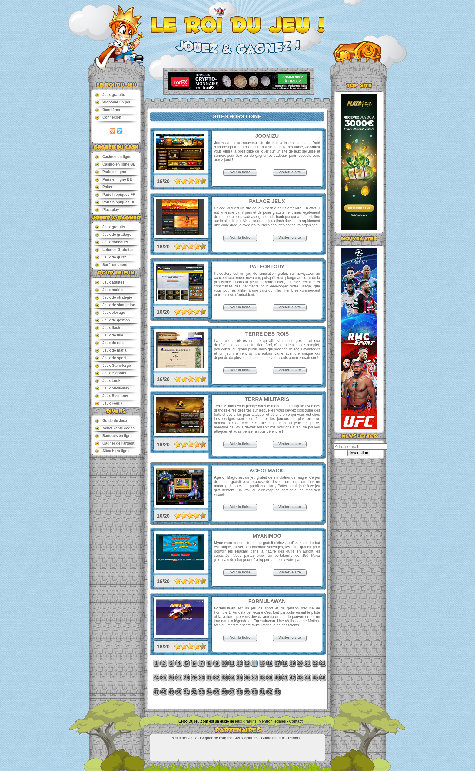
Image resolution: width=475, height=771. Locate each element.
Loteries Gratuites (114, 249)
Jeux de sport (110, 358)
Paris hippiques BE (115, 202)
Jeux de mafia (110, 350)
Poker (103, 187)
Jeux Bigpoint (110, 373)
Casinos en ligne (113, 156)
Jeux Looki (108, 380)
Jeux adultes (110, 282)
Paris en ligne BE (113, 179)
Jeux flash (107, 327)
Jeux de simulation (115, 305)
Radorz (294, 738)
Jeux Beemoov (111, 395)
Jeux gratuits (110, 94)
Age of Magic (226, 477)
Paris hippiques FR (115, 194)
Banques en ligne (113, 435)
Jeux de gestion (112, 320)
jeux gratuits (246, 721)
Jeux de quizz (110, 257)
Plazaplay (107, 209)
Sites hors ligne (112, 450)
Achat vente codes (115, 428)
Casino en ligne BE (115, 164)
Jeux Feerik (108, 403)
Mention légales (272, 721)
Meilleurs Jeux (184, 738)
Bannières (107, 109)
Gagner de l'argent (115, 443)
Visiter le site (289, 172)
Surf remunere (111, 264)
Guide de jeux (273, 738)
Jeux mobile (109, 289)
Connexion (108, 117)
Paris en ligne (110, 171)
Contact (296, 721)
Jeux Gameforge (113, 365)
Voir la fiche (240, 172)
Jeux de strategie (113, 297)
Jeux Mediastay (112, 388)
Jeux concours (111, 242)
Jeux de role (109, 342)
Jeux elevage (110, 312)
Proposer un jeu (112, 102)
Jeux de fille (109, 335)
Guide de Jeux (111, 420)
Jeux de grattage (113, 234)
